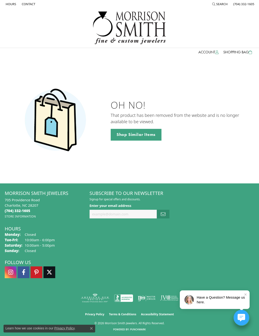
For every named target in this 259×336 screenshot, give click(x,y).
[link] (10, 4)
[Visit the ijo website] (146, 298)
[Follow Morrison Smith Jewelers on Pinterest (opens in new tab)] (36, 272)
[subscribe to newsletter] (163, 214)
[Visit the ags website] (95, 298)
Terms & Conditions (122, 314)
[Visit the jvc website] (169, 298)
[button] (220, 4)
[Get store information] (20, 216)
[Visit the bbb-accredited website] (123, 298)
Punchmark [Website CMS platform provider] (138, 329)
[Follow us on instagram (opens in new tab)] (10, 272)
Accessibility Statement (157, 314)
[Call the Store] (17, 210)
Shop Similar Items (136, 134)
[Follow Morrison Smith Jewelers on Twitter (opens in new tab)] (49, 272)
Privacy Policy (94, 314)
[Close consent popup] (91, 328)
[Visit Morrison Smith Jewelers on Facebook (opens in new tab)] (23, 272)
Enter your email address (110, 205)
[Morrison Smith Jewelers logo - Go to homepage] (129, 28)
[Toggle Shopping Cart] (237, 52)
